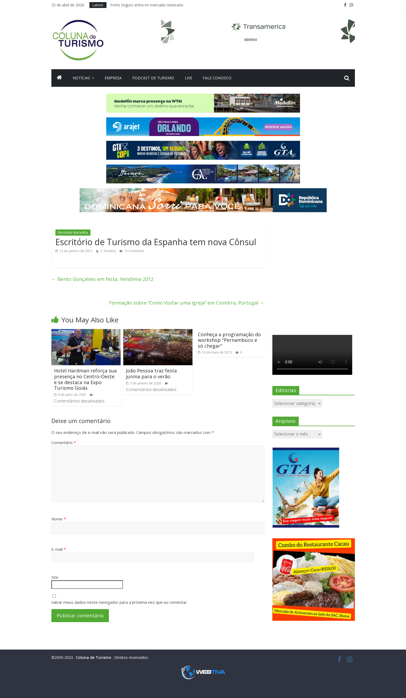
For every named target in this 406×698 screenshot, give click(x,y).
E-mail (58, 549)
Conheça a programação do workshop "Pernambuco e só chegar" (229, 340)
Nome (58, 519)
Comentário (63, 442)
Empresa (113, 77)
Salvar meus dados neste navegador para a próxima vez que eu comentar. (119, 602)
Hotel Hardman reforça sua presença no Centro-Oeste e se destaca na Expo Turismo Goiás (85, 379)
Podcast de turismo (153, 77)
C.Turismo (109, 251)
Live (188, 77)
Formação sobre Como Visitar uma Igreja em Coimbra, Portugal (186, 302)
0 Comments (132, 251)
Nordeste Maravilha (73, 232)
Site (54, 577)
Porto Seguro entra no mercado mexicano (146, 4)
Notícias (81, 77)
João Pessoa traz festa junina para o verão (151, 373)
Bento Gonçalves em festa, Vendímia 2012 (102, 279)
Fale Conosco (217, 77)
